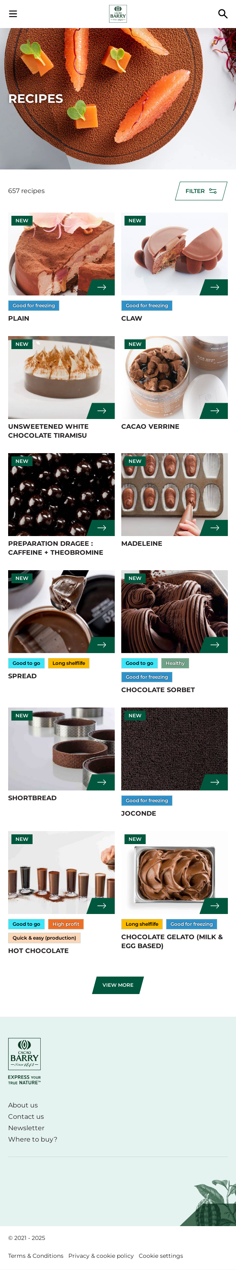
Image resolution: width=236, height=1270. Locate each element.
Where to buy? (32, 1139)
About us (23, 1105)
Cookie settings (161, 1255)
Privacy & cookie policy (101, 1255)
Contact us (26, 1116)
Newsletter (26, 1128)
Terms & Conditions (35, 1255)
